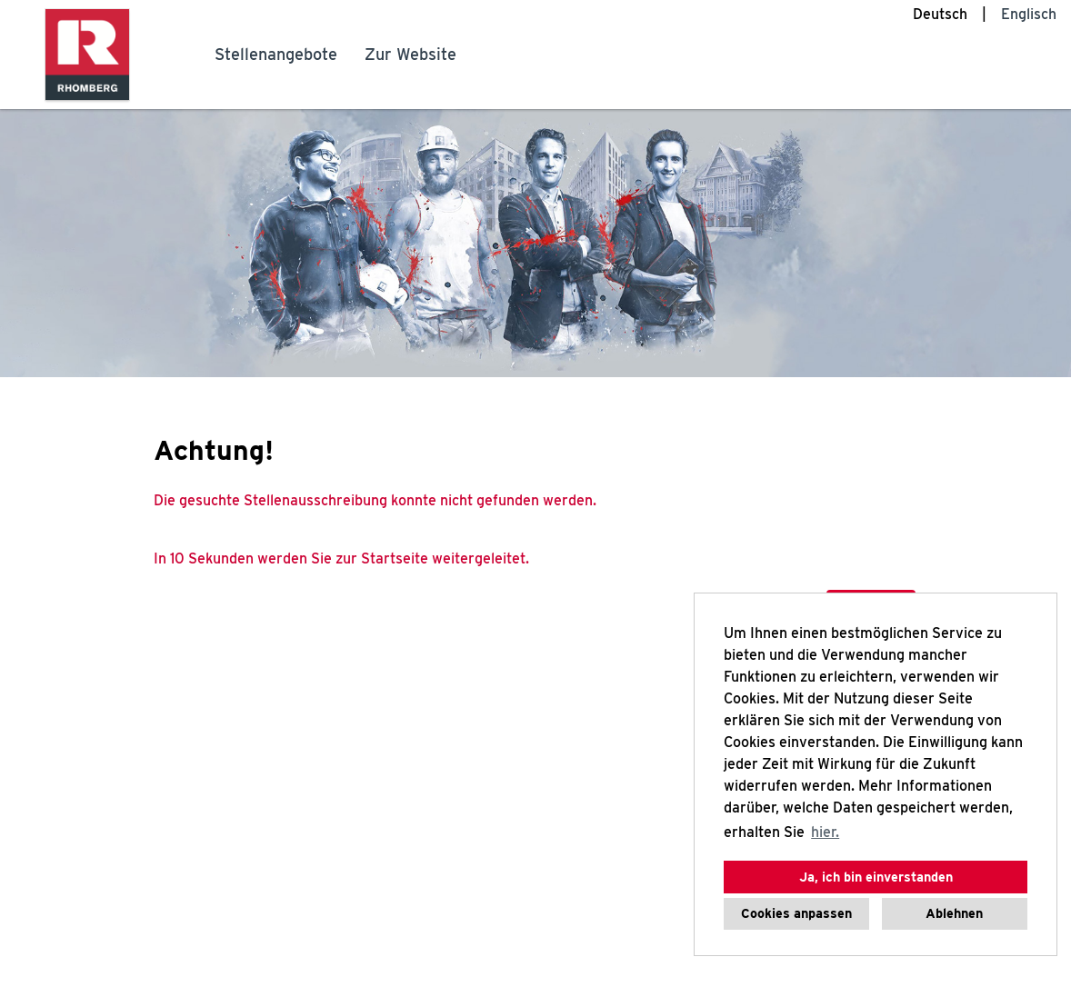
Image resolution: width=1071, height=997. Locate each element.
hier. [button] (825, 832)
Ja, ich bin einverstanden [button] (876, 876)
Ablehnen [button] (954, 913)
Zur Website (410, 54)
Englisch (1028, 14)
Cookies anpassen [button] (796, 913)
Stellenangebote (276, 54)
